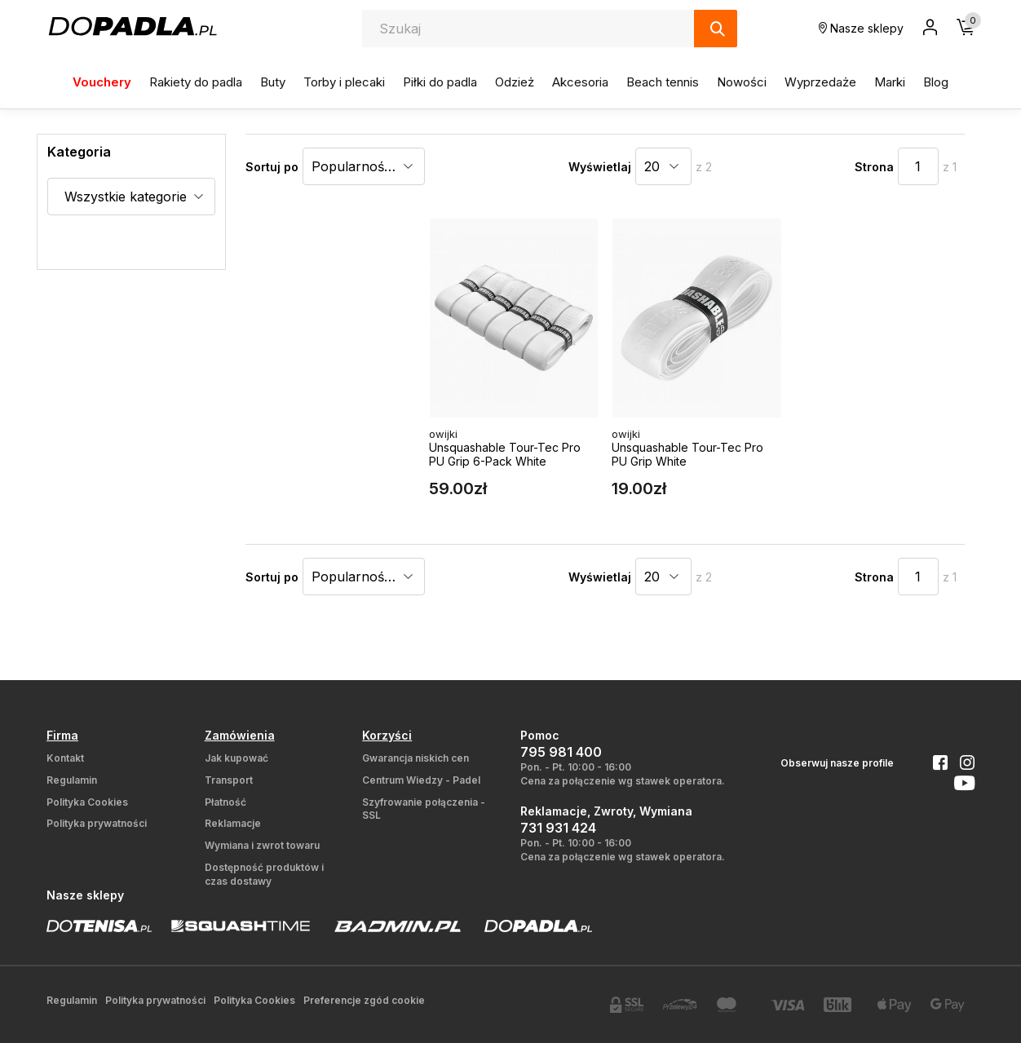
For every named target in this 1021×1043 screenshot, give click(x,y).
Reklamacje (233, 823)
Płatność (225, 802)
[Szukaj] (715, 28)
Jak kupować (236, 758)
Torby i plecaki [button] (344, 82)
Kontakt (65, 758)
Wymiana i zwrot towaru (262, 845)
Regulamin (71, 780)
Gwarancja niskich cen (415, 758)
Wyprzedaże (820, 82)
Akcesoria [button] (580, 82)
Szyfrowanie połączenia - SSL (423, 809)
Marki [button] (889, 82)
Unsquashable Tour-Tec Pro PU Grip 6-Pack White (505, 454)
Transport (229, 780)
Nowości (742, 82)
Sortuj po (271, 167)
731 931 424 (558, 828)
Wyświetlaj (599, 167)
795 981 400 (561, 752)
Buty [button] (272, 82)
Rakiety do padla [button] (195, 82)
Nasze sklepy (861, 28)
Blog (935, 82)
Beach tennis (662, 82)
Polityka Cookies (87, 802)
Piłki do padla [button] (440, 82)
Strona (874, 167)
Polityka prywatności (96, 823)
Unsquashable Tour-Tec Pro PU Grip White (687, 454)
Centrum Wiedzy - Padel (421, 780)
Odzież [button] (514, 82)
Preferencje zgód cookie (364, 1000)
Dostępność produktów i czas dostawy (264, 874)
